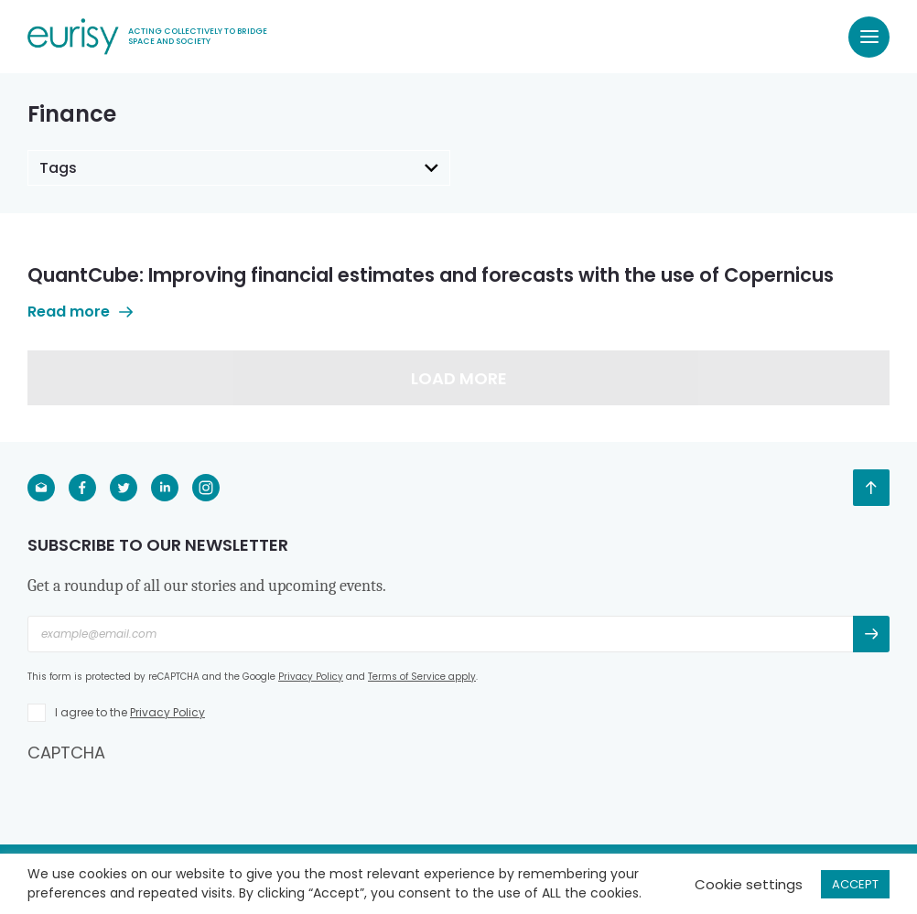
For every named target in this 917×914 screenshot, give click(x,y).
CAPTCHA (66, 752)
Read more (80, 311)
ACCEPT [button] (855, 884)
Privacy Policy (310, 676)
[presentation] (166, 799)
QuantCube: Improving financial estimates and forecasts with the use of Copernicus (430, 275)
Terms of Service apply (422, 676)
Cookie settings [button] (749, 884)
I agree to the (130, 712)
